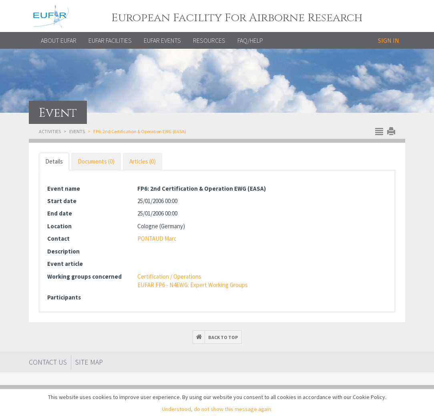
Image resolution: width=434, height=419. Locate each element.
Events (77, 131)
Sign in (388, 40)
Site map (89, 362)
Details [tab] (54, 161)
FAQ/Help (250, 40)
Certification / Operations (169, 276)
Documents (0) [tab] (96, 161)
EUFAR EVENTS (162, 40)
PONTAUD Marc (157, 238)
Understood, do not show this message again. (217, 409)
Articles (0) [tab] (142, 161)
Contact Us (48, 362)
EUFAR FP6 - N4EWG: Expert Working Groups (192, 285)
